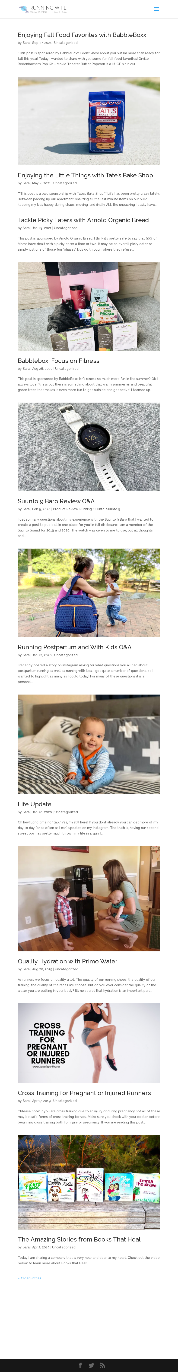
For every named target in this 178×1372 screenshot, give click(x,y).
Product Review (65, 509)
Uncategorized (66, 43)
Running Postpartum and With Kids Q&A (75, 647)
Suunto (99, 509)
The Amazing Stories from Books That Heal (79, 1239)
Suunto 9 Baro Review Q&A (56, 501)
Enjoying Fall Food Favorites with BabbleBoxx (82, 34)
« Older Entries (29, 1278)
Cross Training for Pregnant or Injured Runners (84, 1093)
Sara (26, 43)
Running (85, 509)
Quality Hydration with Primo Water (68, 961)
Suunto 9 (113, 509)
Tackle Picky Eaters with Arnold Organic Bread (83, 220)
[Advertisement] (89, 1313)
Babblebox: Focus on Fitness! (59, 360)
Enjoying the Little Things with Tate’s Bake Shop (85, 175)
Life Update (34, 804)
